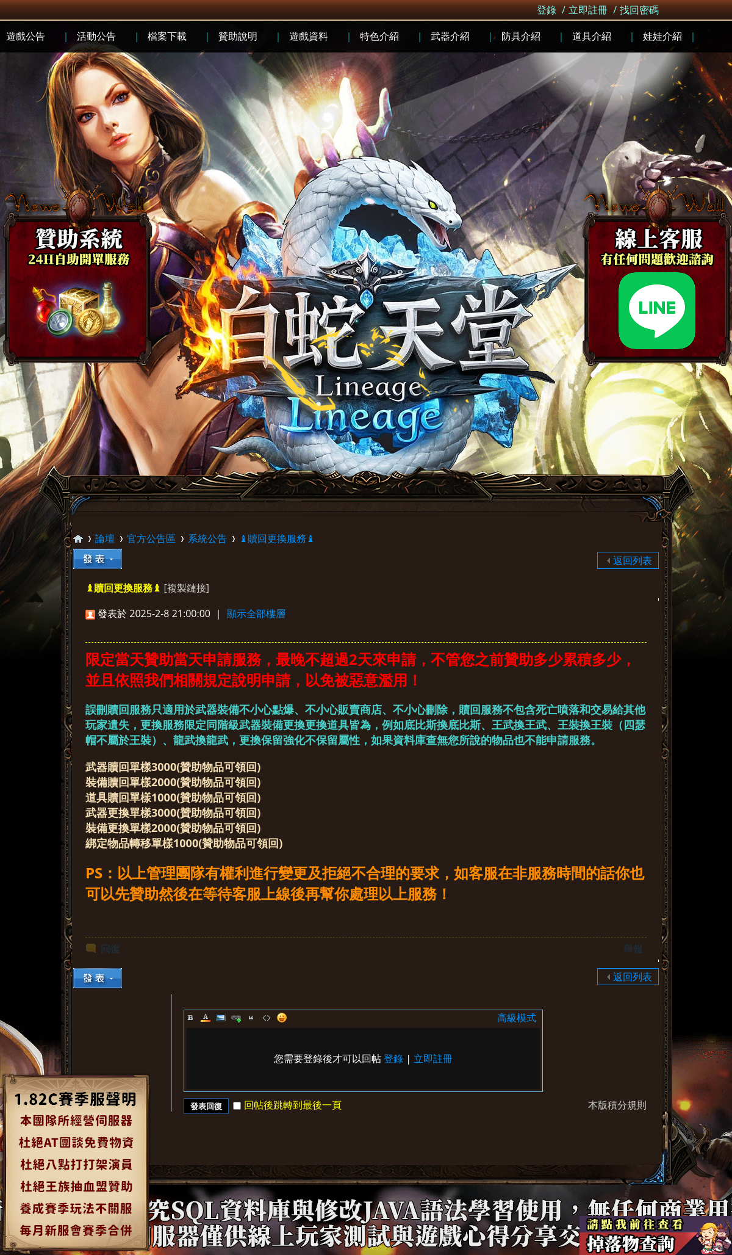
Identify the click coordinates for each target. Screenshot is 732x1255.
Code (266, 1017)
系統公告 (207, 538)
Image (221, 1017)
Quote (251, 1017)
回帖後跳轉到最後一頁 (287, 1105)
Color (205, 1017)
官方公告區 (151, 538)
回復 (110, 948)
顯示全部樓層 (256, 613)
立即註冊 (588, 9)
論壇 (105, 538)
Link (236, 1017)
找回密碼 (639, 9)
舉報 (633, 948)
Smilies (282, 1017)
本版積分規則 (617, 1105)
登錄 (546, 9)
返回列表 (632, 560)
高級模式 (516, 1017)
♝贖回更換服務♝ (277, 538)
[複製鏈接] (186, 588)
